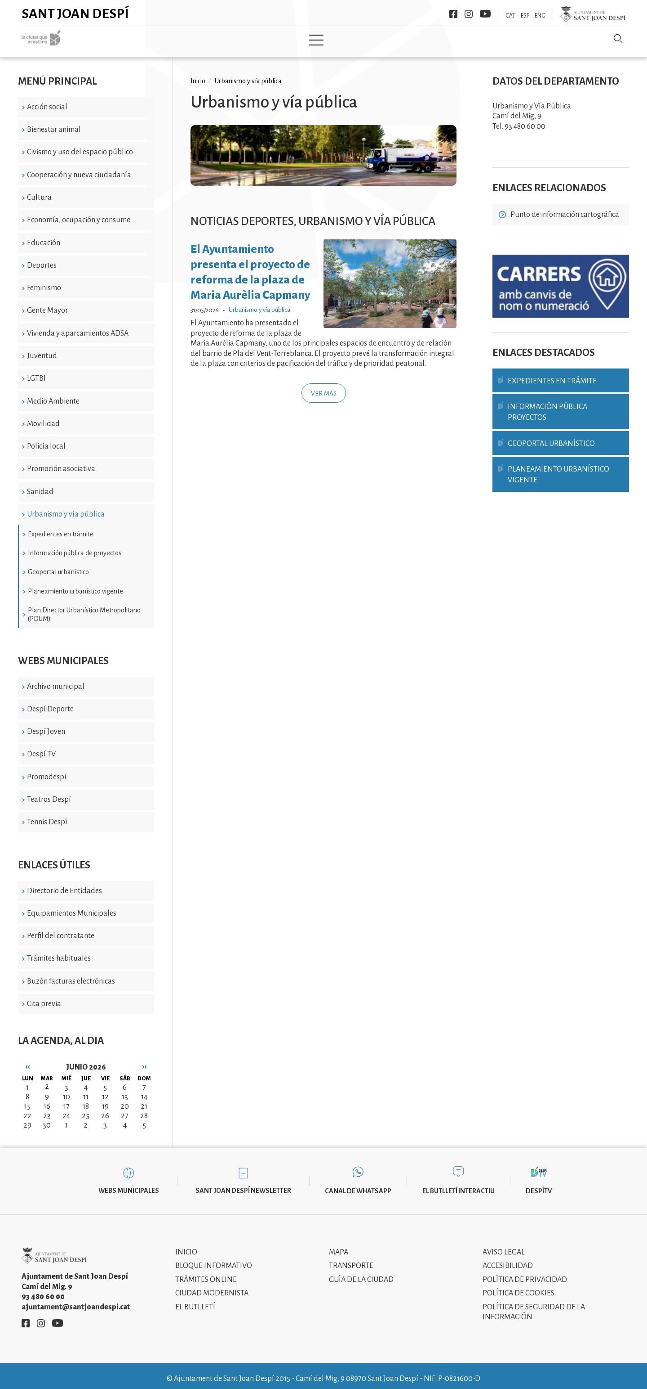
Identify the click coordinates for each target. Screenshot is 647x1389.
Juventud (42, 350)
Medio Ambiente (53, 395)
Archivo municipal (55, 680)
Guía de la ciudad (361, 1273)
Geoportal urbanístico (58, 565)
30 (47, 1119)
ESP (525, 16)
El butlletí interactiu (458, 1184)
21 (144, 1100)
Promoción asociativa (61, 463)
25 (85, 1109)
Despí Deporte (50, 702)
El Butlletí (195, 1301)
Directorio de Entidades (64, 884)
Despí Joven (46, 725)
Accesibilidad (508, 1259)
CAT (510, 16)
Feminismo (44, 282)
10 (66, 1090)
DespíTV (539, 1184)
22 (27, 1109)
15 (27, 1100)
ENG (540, 16)
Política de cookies (518, 1287)
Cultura (39, 191)
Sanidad (40, 485)
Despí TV (41, 748)
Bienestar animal (54, 123)
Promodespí (46, 770)
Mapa (338, 1246)
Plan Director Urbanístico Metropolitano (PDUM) (84, 608)
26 (105, 1109)
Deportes (42, 259)
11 (86, 1090)
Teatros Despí (49, 793)
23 (47, 1109)
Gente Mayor (47, 304)
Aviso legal (504, 1246)
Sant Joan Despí (75, 13)
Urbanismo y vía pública (66, 508)
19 (105, 1100)
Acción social (47, 100)
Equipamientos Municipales (71, 907)
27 (125, 1109)
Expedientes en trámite (60, 527)
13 (125, 1090)
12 (105, 1090)
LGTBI (36, 372)
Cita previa (44, 997)
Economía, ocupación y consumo (79, 214)
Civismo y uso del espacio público (80, 146)
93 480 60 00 (43, 1290)
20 (124, 1100)
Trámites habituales (59, 952)
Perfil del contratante (60, 930)
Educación (43, 236)
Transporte (351, 1259)
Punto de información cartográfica (564, 208)
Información (409, 39)
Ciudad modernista (211, 1287)
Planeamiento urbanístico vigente (75, 584)
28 (144, 1109)
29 (27, 1119)
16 (47, 1100)
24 (66, 1109)
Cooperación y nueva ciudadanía (79, 168)
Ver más (324, 387)
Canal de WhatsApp (358, 1184)
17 (66, 1100)
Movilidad (43, 417)
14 (144, 1090)
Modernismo (346, 39)
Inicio (138, 39)
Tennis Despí (47, 816)
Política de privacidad (525, 1273)
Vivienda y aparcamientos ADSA (78, 327)
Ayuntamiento (234, 39)
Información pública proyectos (547, 405)
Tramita (291, 39)
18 (86, 1100)
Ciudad (178, 39)
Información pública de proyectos (74, 546)
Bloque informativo (213, 1259)
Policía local (46, 440)
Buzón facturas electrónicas (71, 975)
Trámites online (206, 1273)
